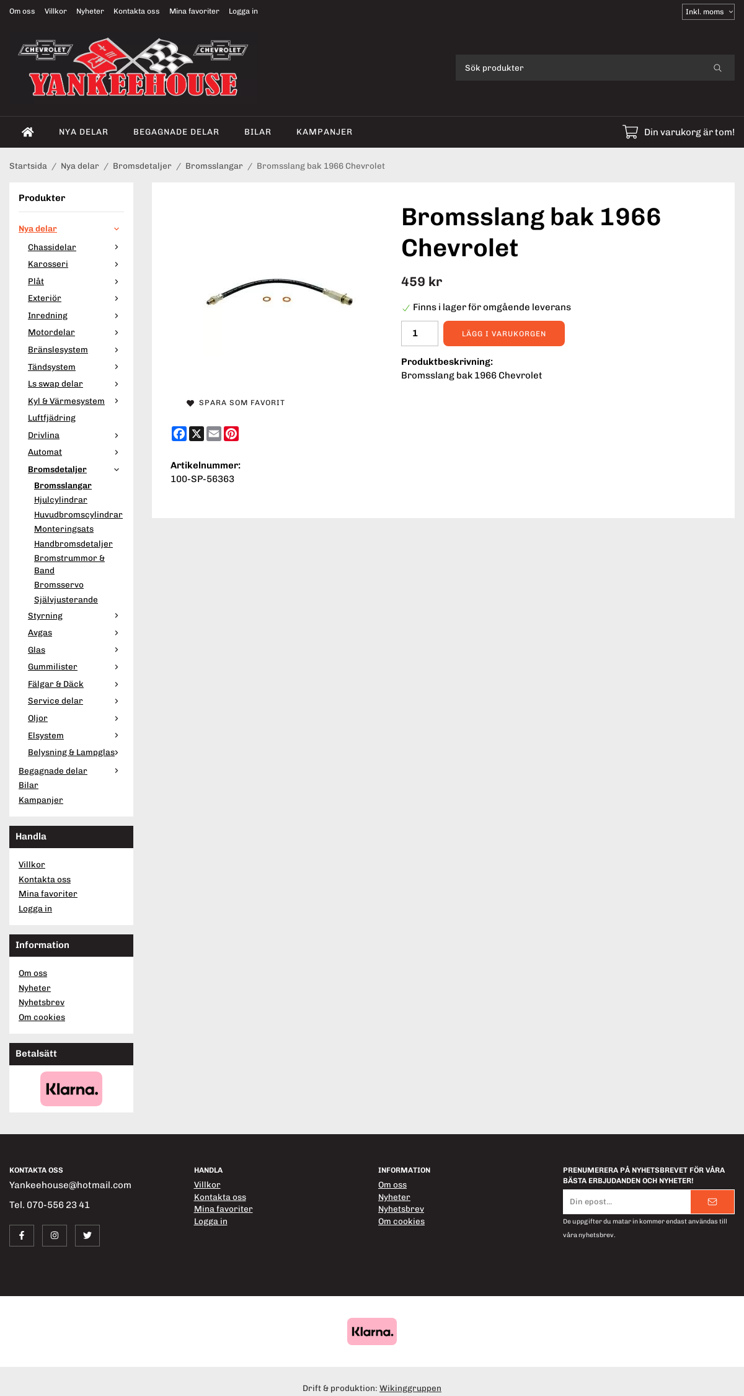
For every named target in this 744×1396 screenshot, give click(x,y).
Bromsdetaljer (76, 469)
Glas (76, 650)
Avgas (76, 632)
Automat (76, 452)
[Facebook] (179, 433)
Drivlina (76, 435)
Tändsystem (76, 367)
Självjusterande (66, 599)
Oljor (76, 718)
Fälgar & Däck (76, 684)
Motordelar (76, 332)
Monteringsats (64, 529)
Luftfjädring (52, 418)
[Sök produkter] (578, 68)
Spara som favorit (236, 402)
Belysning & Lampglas (76, 752)
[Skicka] (712, 1201)
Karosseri (76, 264)
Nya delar (83, 131)
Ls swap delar (76, 383)
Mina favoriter (194, 11)
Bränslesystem (76, 349)
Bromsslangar (63, 485)
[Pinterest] (231, 433)
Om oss (22, 11)
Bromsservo (59, 584)
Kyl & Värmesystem (76, 401)
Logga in (243, 11)
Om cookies (42, 1017)
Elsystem (76, 735)
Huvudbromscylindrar (78, 514)
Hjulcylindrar (60, 499)
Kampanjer (324, 131)
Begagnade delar (176, 131)
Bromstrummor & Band (69, 564)
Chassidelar (76, 247)
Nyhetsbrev (41, 1002)
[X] (196, 433)
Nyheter (90, 11)
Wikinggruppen (410, 1388)
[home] (27, 132)
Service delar (76, 700)
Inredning (76, 315)
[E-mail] (214, 433)
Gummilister (76, 666)
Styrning (76, 615)
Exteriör (76, 298)
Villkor (56, 11)
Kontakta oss (136, 11)
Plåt (76, 281)
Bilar (258, 131)
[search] (718, 68)
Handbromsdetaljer (73, 543)
